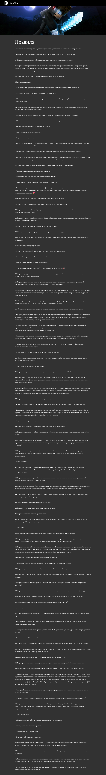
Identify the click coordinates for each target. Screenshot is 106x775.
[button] (103, 2)
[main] (53, 42)
